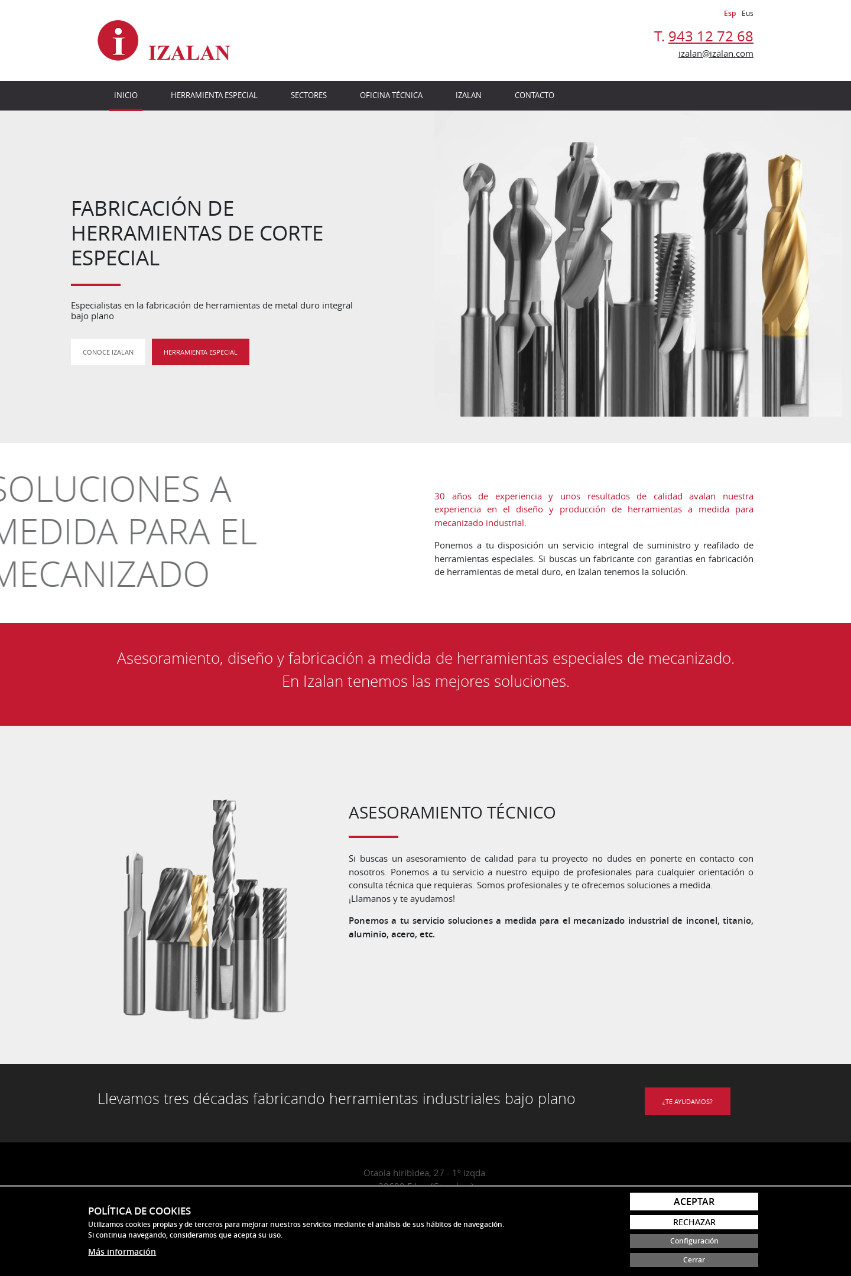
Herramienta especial (214, 95)
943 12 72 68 (710, 36)
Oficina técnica (391, 95)
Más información (122, 1251)
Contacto (534, 95)
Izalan (469, 95)
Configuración (694, 1241)
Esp (730, 13)
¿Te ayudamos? (687, 1101)
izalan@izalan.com (715, 53)
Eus (747, 13)
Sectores (309, 95)
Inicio (126, 95)
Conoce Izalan (108, 352)
